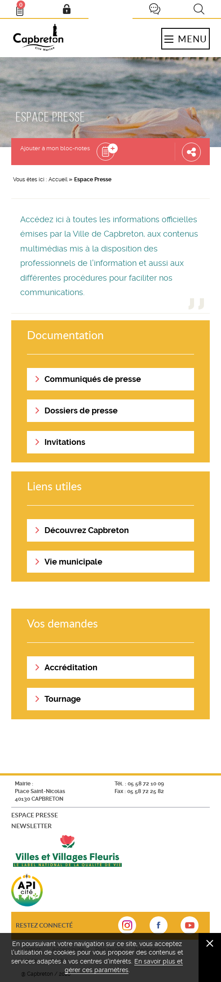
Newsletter (31, 825)
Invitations (64, 442)
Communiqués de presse (92, 379)
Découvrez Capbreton (86, 530)
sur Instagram (127, 928)
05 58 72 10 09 (146, 783)
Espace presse (34, 815)
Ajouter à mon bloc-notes (55, 148)
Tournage (62, 699)
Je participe (155, 9)
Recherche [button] (199, 9)
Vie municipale (73, 561)
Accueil (58, 179)
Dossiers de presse (81, 410)
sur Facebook (159, 928)
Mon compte (66, 9)
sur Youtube (190, 928)
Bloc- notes (24, 7)
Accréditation (70, 667)
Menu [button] (185, 38)
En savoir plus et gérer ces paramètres (124, 966)
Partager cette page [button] (191, 151)
